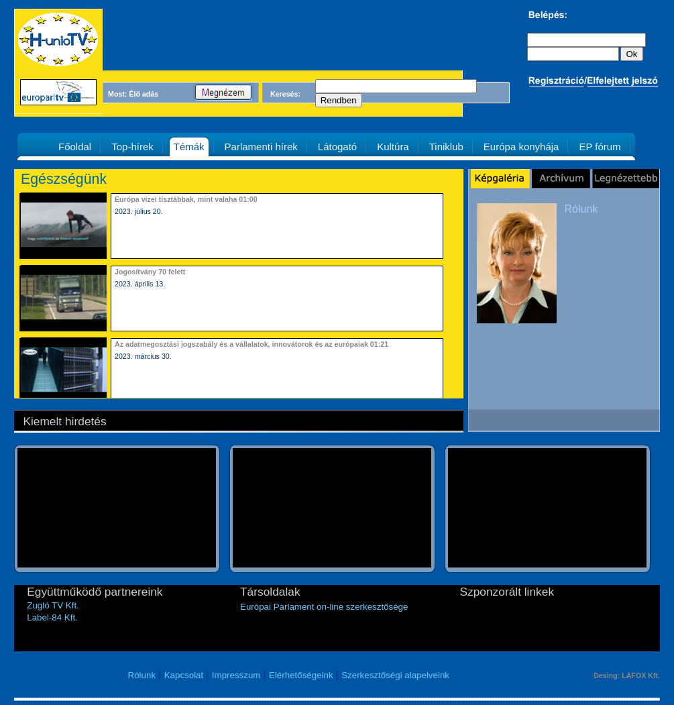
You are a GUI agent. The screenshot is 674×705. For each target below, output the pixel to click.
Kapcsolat (184, 675)
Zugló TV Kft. (53, 605)
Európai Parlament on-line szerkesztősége (324, 607)
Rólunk (581, 209)
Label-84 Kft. (52, 617)
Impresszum (236, 675)
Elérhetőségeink (301, 675)
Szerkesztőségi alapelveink (395, 675)
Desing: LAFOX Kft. (627, 675)
